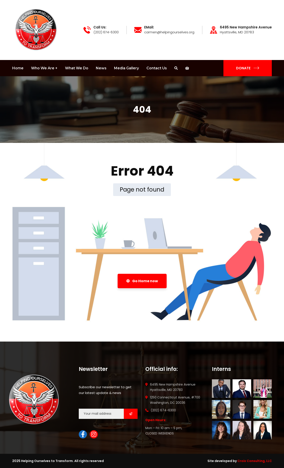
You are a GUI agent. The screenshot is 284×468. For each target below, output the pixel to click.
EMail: (149, 27)
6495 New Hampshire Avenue (246, 27)
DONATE (247, 68)
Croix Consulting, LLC (254, 461)
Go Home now (142, 281)
